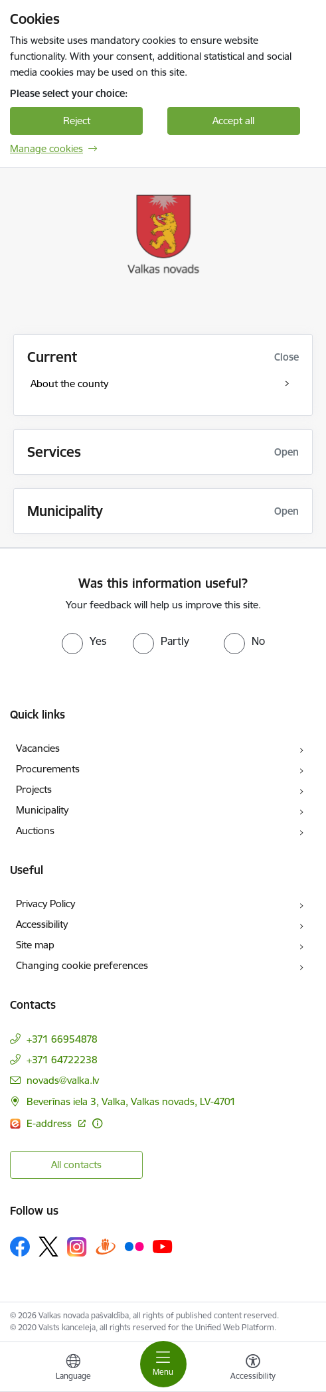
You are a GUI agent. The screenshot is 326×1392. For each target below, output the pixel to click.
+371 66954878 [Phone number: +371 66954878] (62, 1039)
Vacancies (38, 748)
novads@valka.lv (63, 1080)
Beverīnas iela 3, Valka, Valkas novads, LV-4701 (131, 1101)
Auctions (35, 830)
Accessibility (42, 924)
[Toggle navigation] (163, 1364)
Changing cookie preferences (82, 965)
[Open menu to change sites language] (73, 1368)
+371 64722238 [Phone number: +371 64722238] (62, 1059)
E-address (50, 1123)
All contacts (76, 1164)
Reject (76, 120)
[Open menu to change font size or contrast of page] (253, 1368)
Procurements (48, 768)
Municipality (42, 810)
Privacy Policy (45, 903)
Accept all (233, 120)
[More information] (97, 1123)
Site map (35, 944)
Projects (34, 789)
